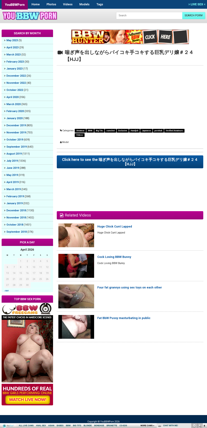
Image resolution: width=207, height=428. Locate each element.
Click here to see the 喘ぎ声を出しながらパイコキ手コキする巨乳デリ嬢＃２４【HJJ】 (130, 163)
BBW (90, 131)
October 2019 (14, 139)
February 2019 (15, 196)
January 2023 (14, 68)
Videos (67, 4)
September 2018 (16, 231)
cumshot (110, 131)
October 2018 (14, 224)
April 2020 (12, 97)
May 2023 (12, 40)
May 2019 (12, 175)
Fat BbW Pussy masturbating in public (130, 320)
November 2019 (16, 132)
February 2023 (15, 61)
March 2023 (13, 54)
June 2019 (12, 167)
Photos (51, 4)
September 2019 (16, 146)
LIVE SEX (196, 4)
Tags (99, 4)
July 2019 (12, 160)
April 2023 (12, 47)
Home (36, 4)
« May (6, 291)
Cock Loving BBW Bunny (118, 259)
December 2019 (16, 125)
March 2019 (13, 189)
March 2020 (13, 104)
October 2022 (14, 90)
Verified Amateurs (174, 131)
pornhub (158, 131)
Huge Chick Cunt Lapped (119, 229)
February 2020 (15, 111)
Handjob (134, 131)
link (204, 377)
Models (84, 4)
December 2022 (16, 75)
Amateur (80, 131)
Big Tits (99, 131)
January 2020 (14, 118)
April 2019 (12, 182)
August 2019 (14, 153)
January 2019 (14, 203)
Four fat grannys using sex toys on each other (137, 289)
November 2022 (16, 82)
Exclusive (122, 131)
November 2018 (16, 217)
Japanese (146, 131)
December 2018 (16, 210)
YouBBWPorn (15, 5)
